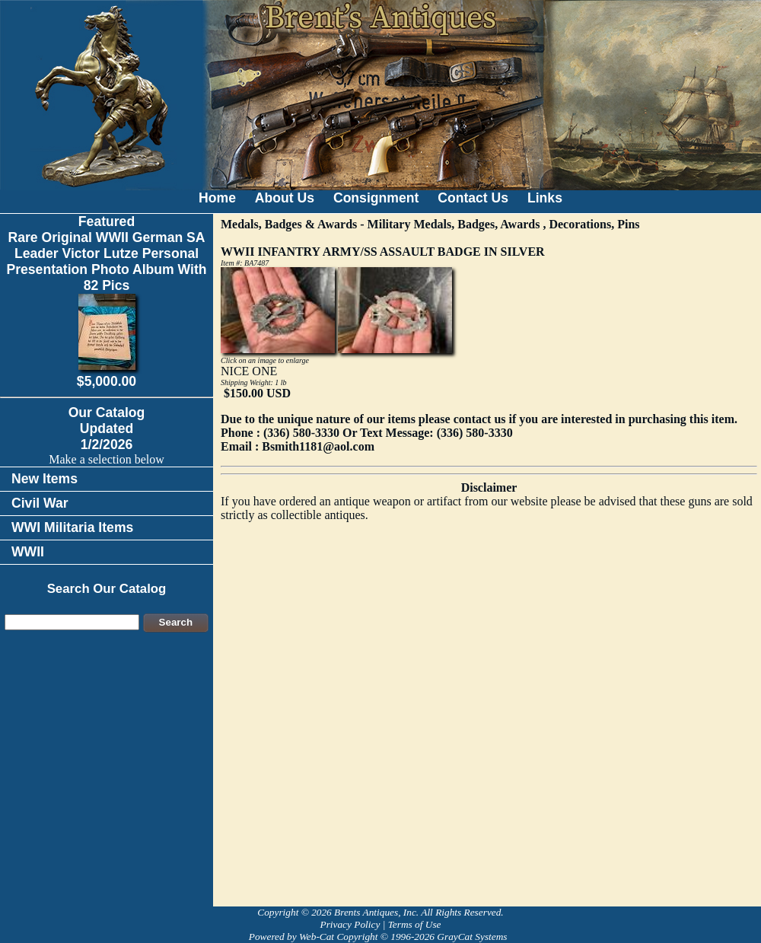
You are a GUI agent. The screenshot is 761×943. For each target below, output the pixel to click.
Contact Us (473, 197)
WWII (27, 551)
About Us (284, 197)
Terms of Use (414, 924)
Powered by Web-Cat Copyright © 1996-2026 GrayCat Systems (380, 936)
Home (217, 197)
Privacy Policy (350, 924)
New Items (44, 478)
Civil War (39, 503)
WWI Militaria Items (72, 527)
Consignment (376, 197)
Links (544, 197)
